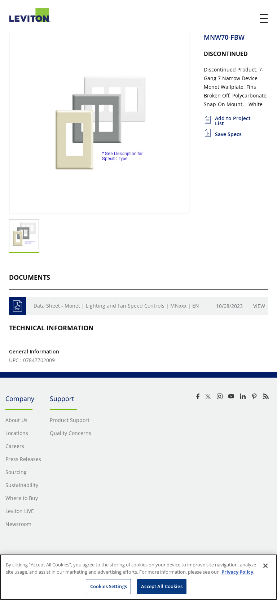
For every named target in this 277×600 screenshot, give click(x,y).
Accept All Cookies (161, 586)
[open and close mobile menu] (264, 18)
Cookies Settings (108, 586)
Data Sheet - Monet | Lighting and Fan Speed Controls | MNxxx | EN (116, 305)
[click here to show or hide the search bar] (249, 18)
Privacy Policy (237, 572)
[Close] (265, 566)
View (259, 306)
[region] (138, 577)
